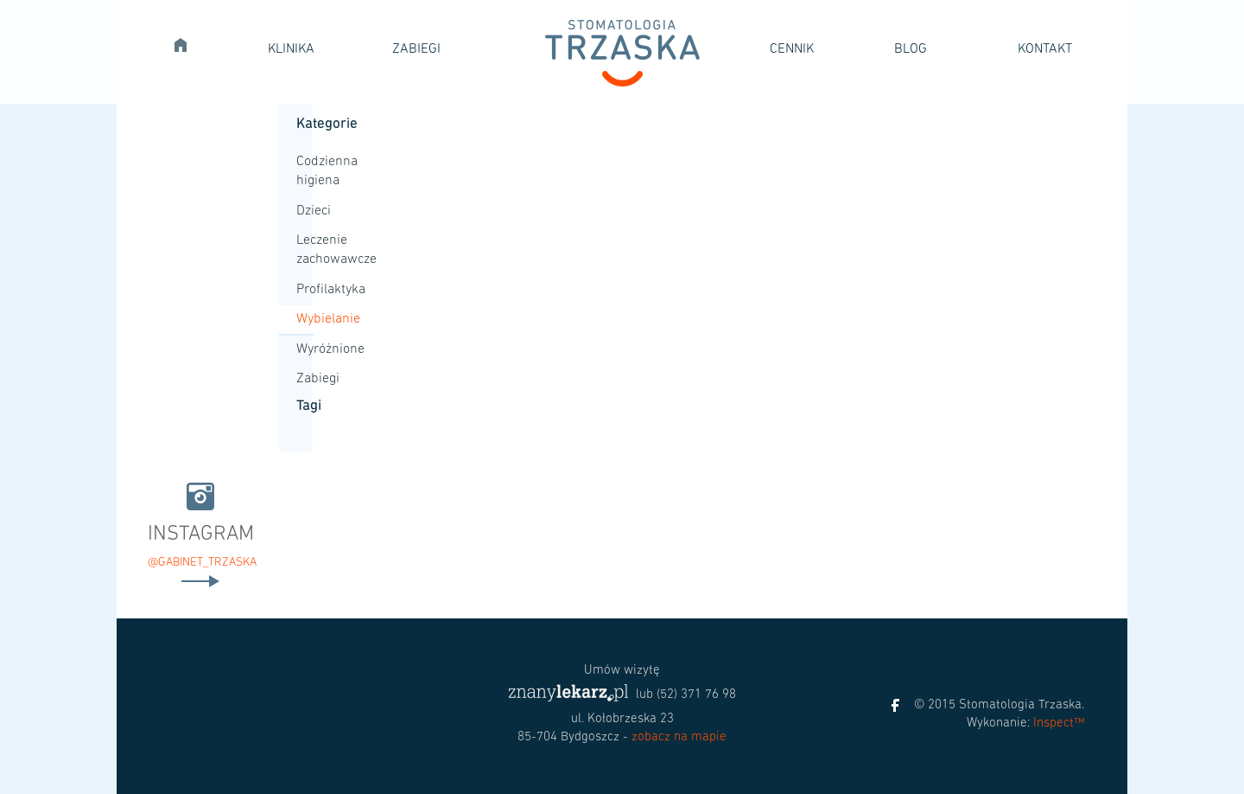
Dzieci (305, 211)
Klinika (291, 49)
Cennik (792, 49)
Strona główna (187, 42)
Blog (910, 49)
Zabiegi (416, 49)
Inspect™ (1058, 723)
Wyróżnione (305, 349)
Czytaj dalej (200, 581)
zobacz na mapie (679, 737)
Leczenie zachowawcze (305, 250)
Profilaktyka (305, 290)
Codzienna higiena (305, 171)
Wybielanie (305, 319)
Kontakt (1045, 49)
